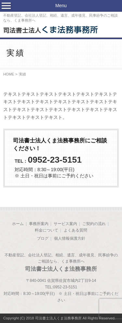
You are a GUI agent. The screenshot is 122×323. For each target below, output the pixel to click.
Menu (61, 5)
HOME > (10, 74)
